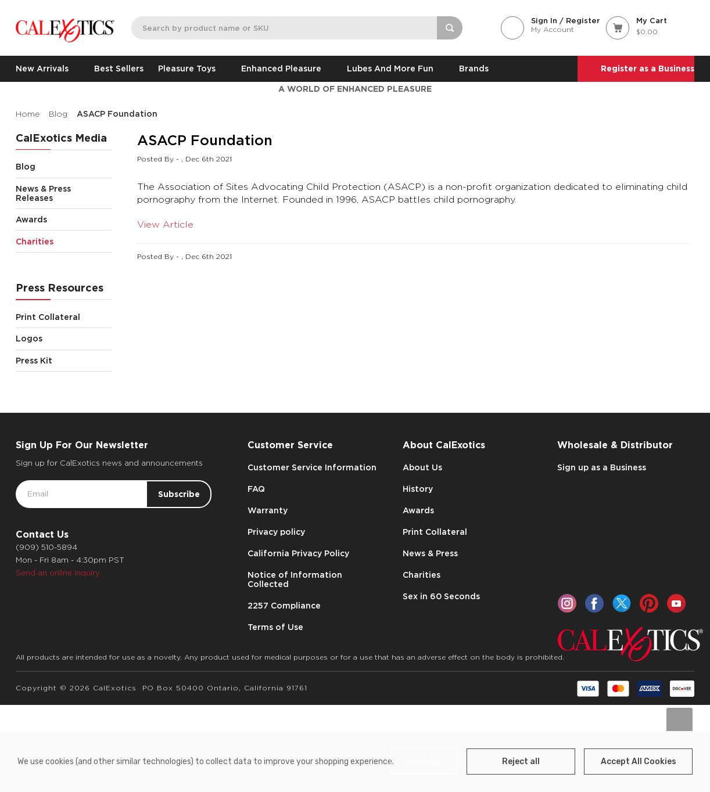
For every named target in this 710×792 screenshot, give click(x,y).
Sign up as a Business (601, 467)
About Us (422, 467)
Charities (64, 241)
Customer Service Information (312, 467)
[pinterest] (649, 603)
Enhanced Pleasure (286, 68)
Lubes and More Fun (395, 68)
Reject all (521, 761)
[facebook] (594, 603)
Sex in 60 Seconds (441, 596)
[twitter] (621, 603)
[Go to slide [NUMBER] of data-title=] (679, 721)
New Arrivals (48, 68)
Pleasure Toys (192, 68)
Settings (424, 761)
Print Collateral (64, 317)
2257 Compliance (284, 605)
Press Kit (34, 360)
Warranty (268, 510)
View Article (165, 224)
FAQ (256, 489)
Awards (64, 220)
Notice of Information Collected (295, 579)
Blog (64, 167)
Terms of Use (275, 627)
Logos (64, 339)
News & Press (430, 553)
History (418, 489)
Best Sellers (119, 68)
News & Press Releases (64, 193)
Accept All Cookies (638, 761)
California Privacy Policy (298, 553)
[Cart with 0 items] (650, 27)
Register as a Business (647, 68)
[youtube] (676, 603)
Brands (474, 68)
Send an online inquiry (58, 572)
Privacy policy (276, 532)
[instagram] (567, 603)
